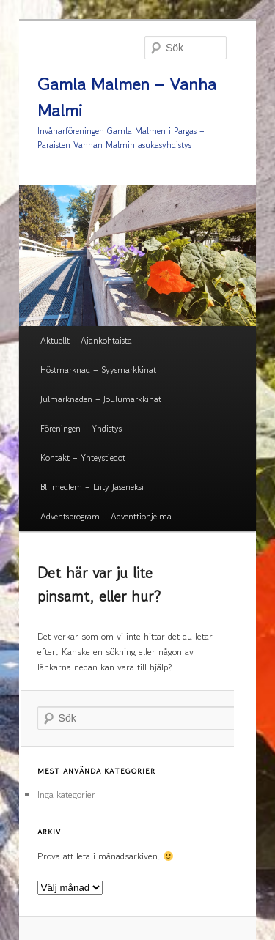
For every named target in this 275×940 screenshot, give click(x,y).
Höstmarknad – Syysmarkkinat (98, 369)
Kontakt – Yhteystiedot (82, 457)
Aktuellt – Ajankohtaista (86, 340)
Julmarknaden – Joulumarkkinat (100, 399)
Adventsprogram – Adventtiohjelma (106, 516)
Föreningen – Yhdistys (81, 428)
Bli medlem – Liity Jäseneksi (92, 487)
